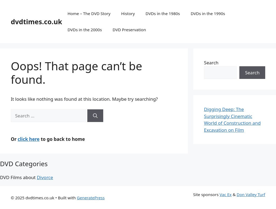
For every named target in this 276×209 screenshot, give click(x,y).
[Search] (95, 115)
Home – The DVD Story (88, 13)
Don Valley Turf (251, 194)
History (128, 13)
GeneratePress (91, 197)
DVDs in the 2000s (84, 29)
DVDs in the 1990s (208, 13)
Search (211, 63)
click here (28, 139)
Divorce (45, 177)
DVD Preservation (129, 29)
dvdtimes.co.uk (36, 21)
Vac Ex (226, 194)
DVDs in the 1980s (163, 13)
